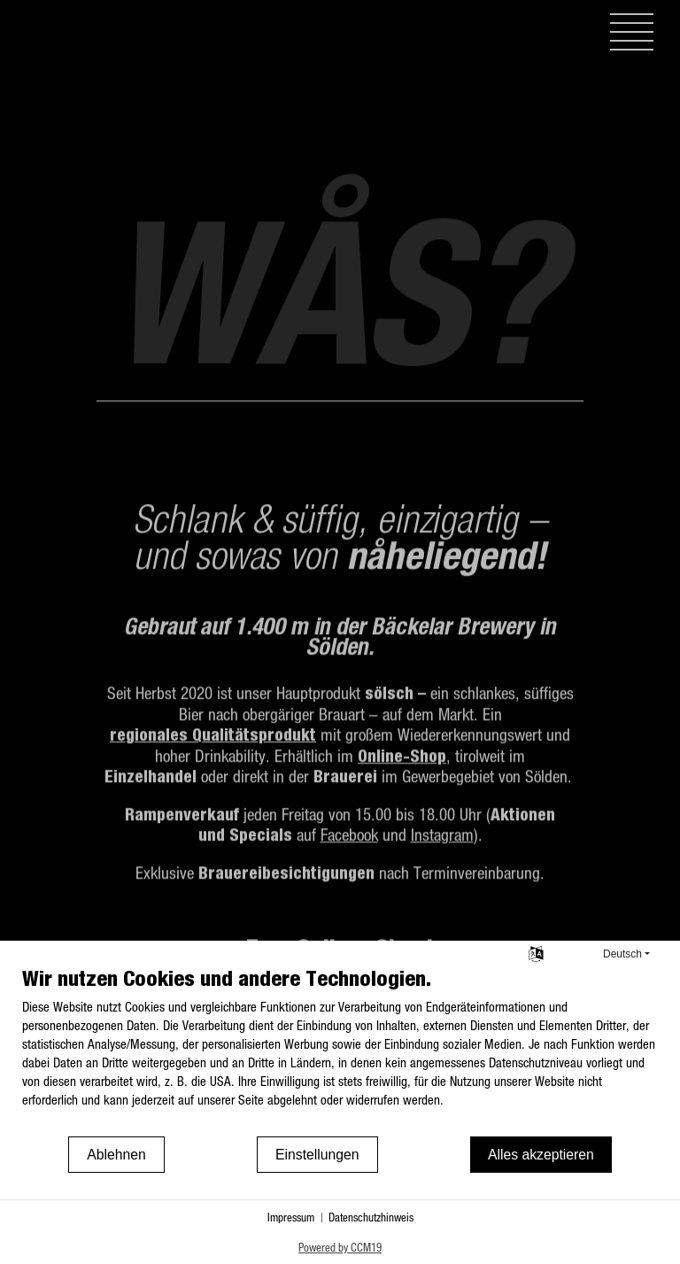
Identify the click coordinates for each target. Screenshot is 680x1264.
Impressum (290, 1216)
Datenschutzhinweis (370, 1216)
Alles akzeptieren (541, 1154)
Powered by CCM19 (340, 1246)
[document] (340, 1049)
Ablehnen (116, 1154)
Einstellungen (317, 1154)
